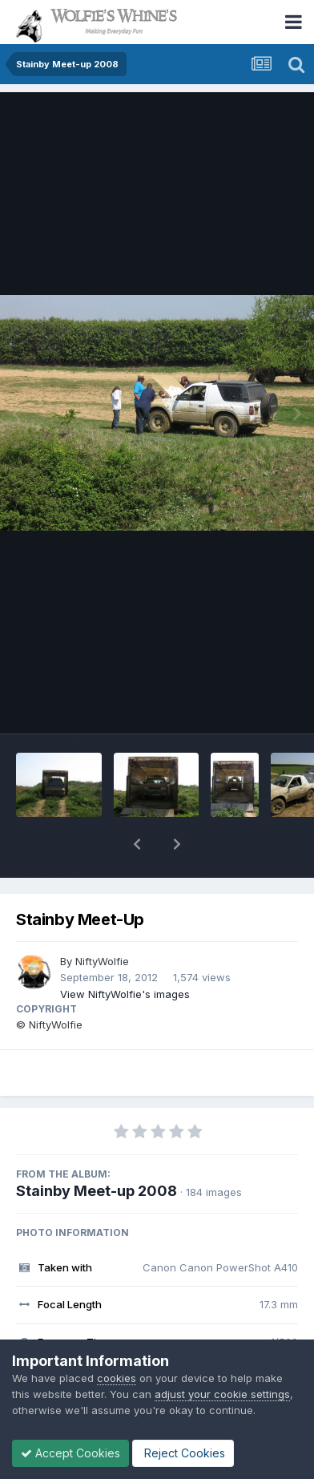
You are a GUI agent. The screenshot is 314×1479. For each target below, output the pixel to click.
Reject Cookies (183, 1453)
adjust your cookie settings (222, 1394)
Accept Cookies (70, 1453)
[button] (137, 844)
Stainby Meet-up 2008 (96, 1190)
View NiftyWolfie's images (125, 994)
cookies (116, 1378)
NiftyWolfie (102, 961)
